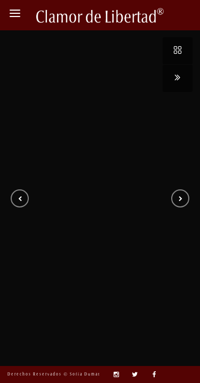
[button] (20, 198)
